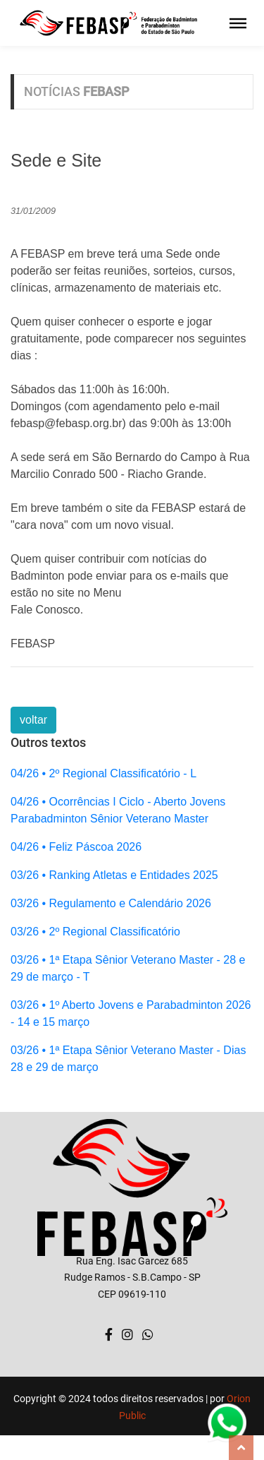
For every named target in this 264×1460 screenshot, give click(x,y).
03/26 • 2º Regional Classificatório (95, 932)
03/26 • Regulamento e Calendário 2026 (111, 903)
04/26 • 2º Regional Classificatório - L (103, 773)
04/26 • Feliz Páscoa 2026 (76, 847)
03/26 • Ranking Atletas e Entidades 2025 (114, 875)
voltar (33, 720)
